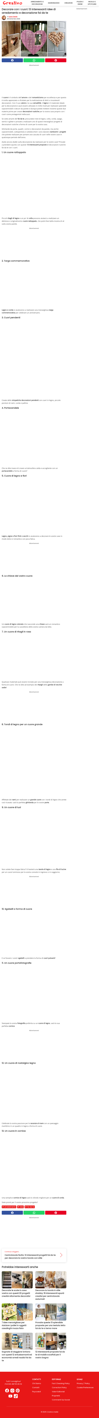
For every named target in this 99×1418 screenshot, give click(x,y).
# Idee (20, 1207)
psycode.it (36, 1391)
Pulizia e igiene (80, 3)
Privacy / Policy (83, 1383)
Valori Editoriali (58, 1391)
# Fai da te (29, 1207)
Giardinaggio (53, 3)
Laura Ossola (13, 17)
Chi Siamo (36, 1383)
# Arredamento (9, 1207)
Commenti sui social (61, 1400)
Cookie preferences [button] (85, 1387)
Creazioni (68, 3)
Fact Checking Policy (61, 1383)
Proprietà (56, 1395)
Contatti (35, 1387)
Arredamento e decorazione (37, 3)
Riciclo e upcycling (92, 3)
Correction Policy (59, 1387)
